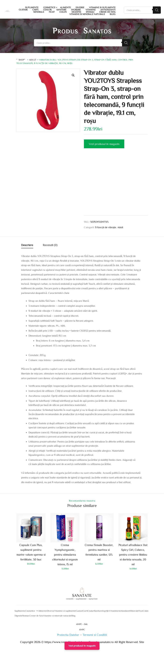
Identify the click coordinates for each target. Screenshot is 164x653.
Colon (63, 12)
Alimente (65, 7)
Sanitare (61, 10)
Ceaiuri (47, 10)
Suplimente (31, 7)
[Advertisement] (116, 186)
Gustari (23, 10)
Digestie (76, 12)
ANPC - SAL (82, 624)
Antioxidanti (107, 10)
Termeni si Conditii (95, 634)
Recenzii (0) (50, 244)
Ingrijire (76, 10)
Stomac (90, 12)
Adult (32, 60)
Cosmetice (49, 7)
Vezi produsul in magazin (104, 143)
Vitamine (91, 10)
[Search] (157, 10)
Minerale (38, 12)
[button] (73, 75)
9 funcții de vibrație (105, 227)
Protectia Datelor (68, 634)
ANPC (82, 629)
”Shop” (21, 60)
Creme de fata (107, 12)
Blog (112, 14)
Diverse (80, 7)
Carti (35, 10)
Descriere (27, 244)
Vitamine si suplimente (102, 7)
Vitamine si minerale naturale (87, 14)
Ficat (52, 12)
